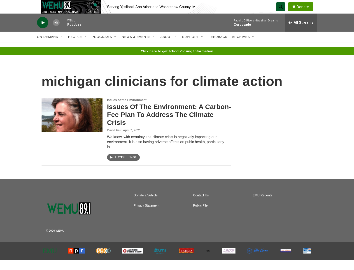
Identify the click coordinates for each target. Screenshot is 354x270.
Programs (102, 47)
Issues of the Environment (127, 110)
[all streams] (301, 33)
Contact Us (201, 205)
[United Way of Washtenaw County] (307, 261)
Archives (241, 47)
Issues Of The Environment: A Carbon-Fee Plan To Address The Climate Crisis (169, 124)
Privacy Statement (146, 215)
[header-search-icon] (282, 11)
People (75, 47)
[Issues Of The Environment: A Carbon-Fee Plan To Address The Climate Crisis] (72, 125)
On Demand (47, 47)
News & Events (136, 47)
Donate (305, 11)
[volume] (56, 33)
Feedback (218, 47)
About (166, 47)
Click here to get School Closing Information (177, 61)
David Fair (114, 140)
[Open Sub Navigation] (62, 47)
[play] (42, 32)
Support (190, 47)
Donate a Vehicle (146, 205)
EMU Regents (262, 205)
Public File (200, 215)
